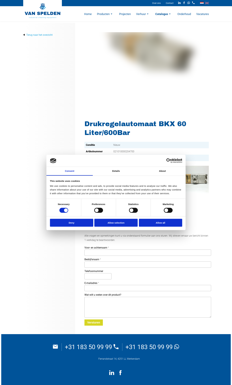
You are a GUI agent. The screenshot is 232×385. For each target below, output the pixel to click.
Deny (71, 222)
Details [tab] (116, 171)
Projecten (125, 14)
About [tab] (162, 171)
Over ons (156, 3)
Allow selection (115, 222)
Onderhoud (184, 14)
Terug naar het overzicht (39, 34)
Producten (103, 14)
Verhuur (141, 14)
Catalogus (161, 14)
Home (88, 14)
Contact (170, 3)
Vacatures (202, 14)
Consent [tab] (69, 171)
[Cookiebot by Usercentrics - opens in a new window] (168, 160)
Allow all (160, 222)
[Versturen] (93, 322)
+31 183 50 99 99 (91, 347)
